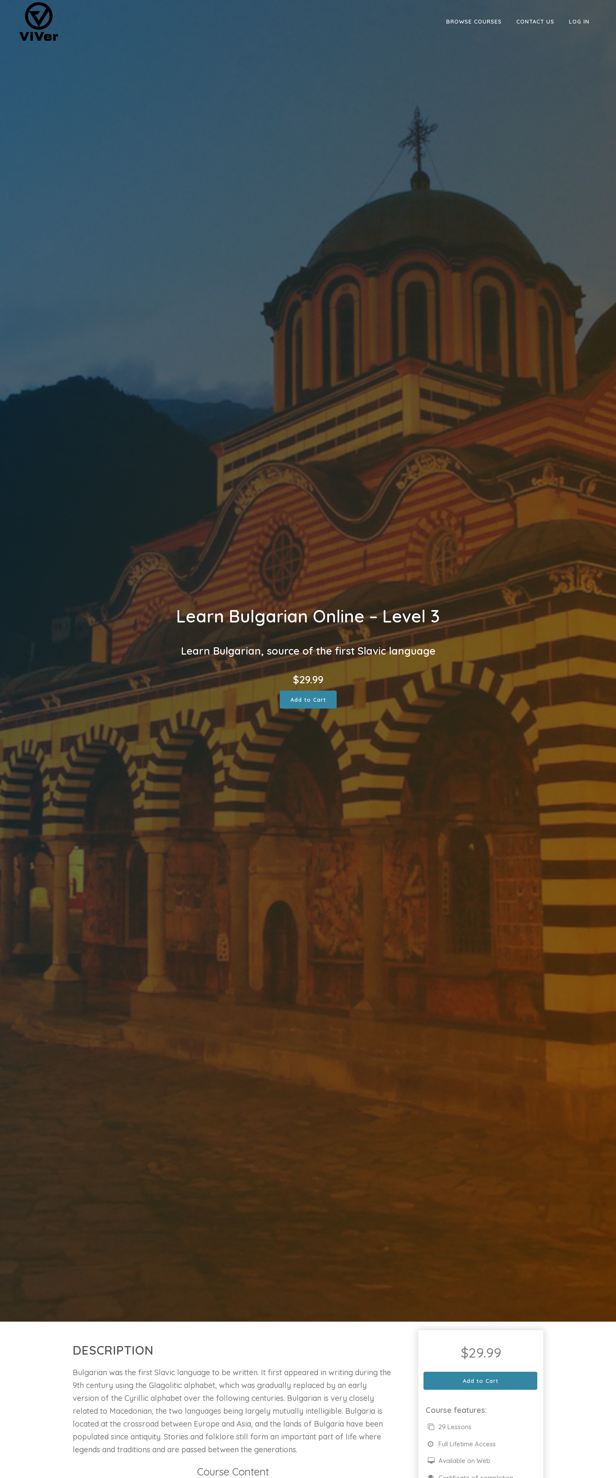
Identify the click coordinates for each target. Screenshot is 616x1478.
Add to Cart (308, 699)
